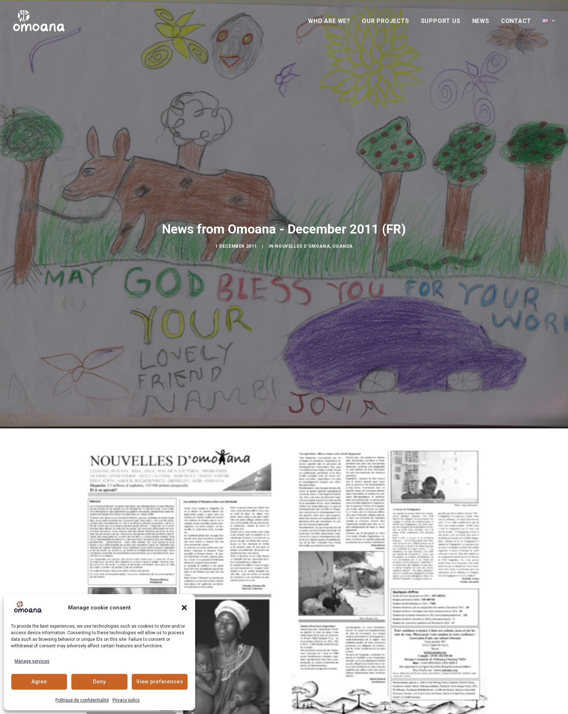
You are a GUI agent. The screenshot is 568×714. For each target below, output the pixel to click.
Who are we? (329, 20)
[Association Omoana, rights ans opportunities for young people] (39, 21)
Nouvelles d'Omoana (302, 208)
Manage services (32, 661)
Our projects (385, 20)
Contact (516, 20)
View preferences (159, 681)
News (480, 20)
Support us (441, 20)
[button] (184, 607)
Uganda (342, 208)
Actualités (284, 677)
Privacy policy (126, 700)
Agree (39, 681)
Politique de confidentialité (82, 700)
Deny (99, 681)
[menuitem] (331, 21)
